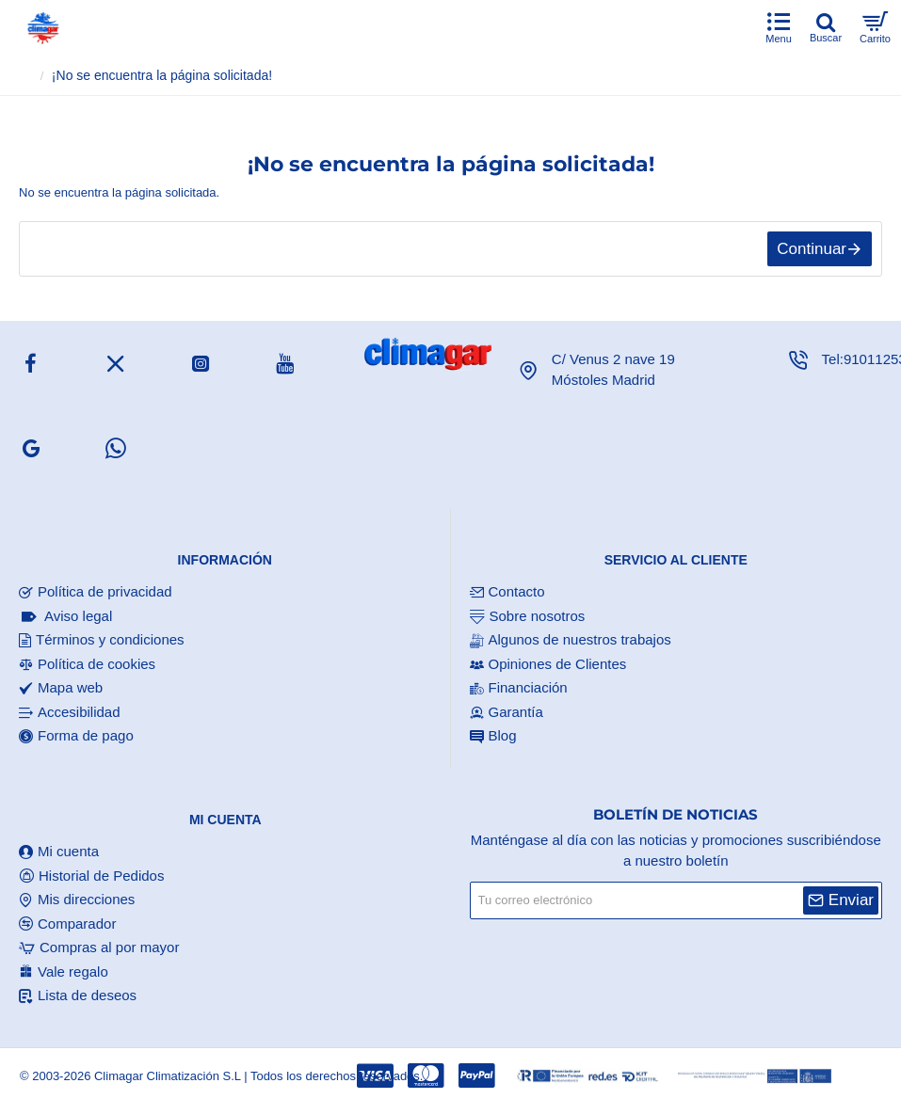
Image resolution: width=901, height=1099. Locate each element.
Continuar (811, 249)
